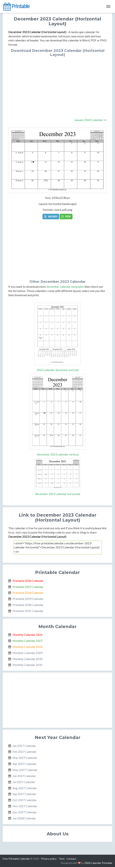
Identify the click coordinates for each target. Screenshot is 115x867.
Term (62, 858)
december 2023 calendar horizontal (57, 494)
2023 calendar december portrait (58, 370)
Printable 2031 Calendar (28, 611)
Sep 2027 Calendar (24, 794)
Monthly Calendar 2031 (28, 664)
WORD (50, 216)
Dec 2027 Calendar (25, 812)
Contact (71, 858)
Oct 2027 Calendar (25, 800)
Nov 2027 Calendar (25, 806)
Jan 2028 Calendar (24, 818)
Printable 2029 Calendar (28, 598)
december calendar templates (65, 286)
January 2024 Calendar (88, 120)
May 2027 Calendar (25, 770)
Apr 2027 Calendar (24, 763)
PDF (66, 216)
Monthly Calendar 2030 (28, 659)
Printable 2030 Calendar (28, 605)
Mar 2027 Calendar (25, 757)
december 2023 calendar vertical (57, 454)
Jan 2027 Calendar (24, 745)
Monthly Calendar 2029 (28, 653)
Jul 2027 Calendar (24, 782)
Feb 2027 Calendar (24, 751)
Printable (16, 6)
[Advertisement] (57, 84)
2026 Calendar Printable (98, 862)
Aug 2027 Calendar (25, 788)
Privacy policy (48, 858)
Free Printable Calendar (16, 858)
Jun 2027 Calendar (24, 776)
